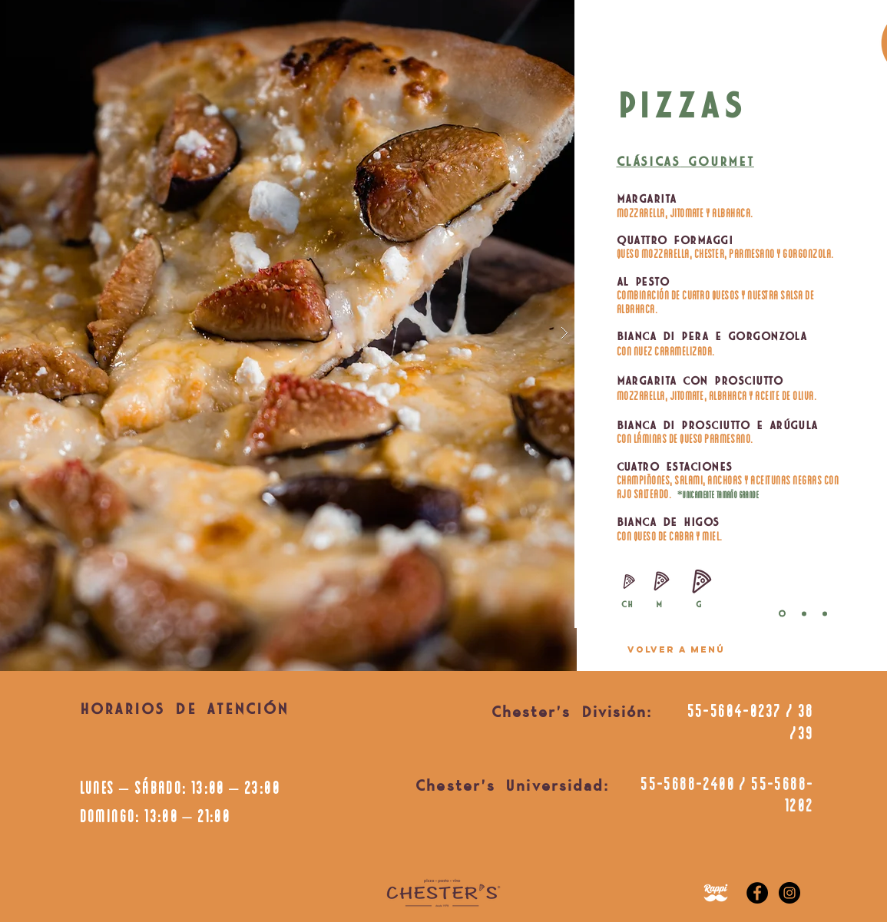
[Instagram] (789, 893)
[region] (675, 637)
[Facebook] (757, 893)
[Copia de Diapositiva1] (824, 613)
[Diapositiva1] (804, 613)
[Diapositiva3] (782, 613)
